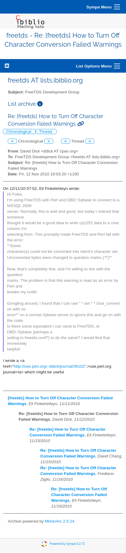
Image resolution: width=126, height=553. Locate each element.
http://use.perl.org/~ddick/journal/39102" (50, 366)
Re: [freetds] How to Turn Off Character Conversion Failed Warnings (79, 495)
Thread (46, 131)
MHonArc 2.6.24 (59, 521)
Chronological (19, 131)
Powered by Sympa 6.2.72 (67, 543)
